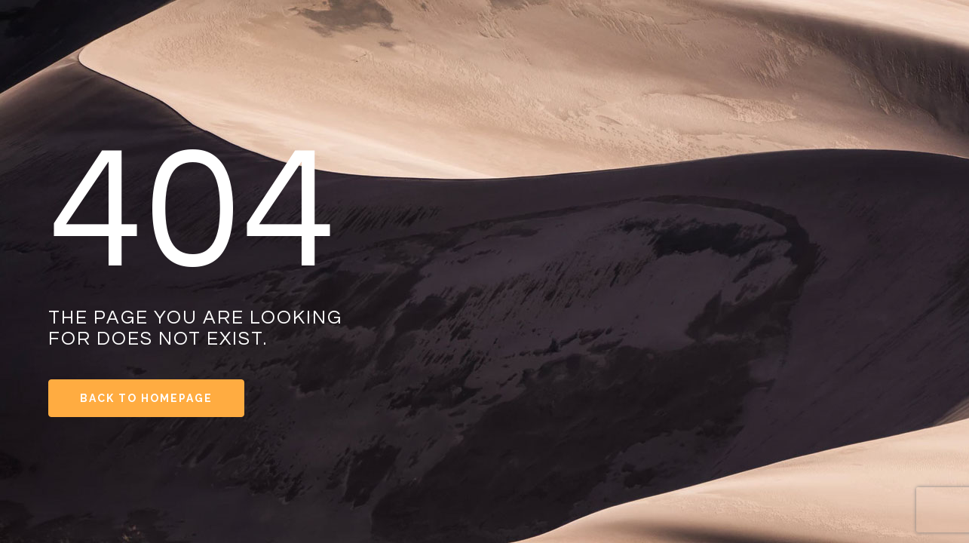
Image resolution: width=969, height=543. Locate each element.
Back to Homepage (146, 398)
